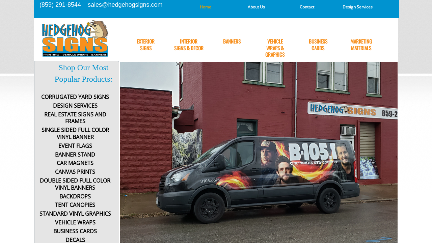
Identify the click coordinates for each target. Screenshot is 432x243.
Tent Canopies (75, 205)
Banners (232, 41)
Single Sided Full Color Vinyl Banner (75, 134)
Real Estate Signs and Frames (75, 118)
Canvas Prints (75, 172)
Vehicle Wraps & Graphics (275, 48)
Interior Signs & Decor (189, 44)
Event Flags (75, 146)
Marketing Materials (361, 44)
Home (205, 7)
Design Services (358, 7)
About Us (256, 7)
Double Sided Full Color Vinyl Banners (75, 184)
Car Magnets (75, 163)
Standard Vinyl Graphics (75, 213)
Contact (307, 7)
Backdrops (75, 196)
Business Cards (318, 44)
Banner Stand (75, 154)
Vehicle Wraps (75, 222)
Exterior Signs (146, 44)
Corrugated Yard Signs (75, 97)
